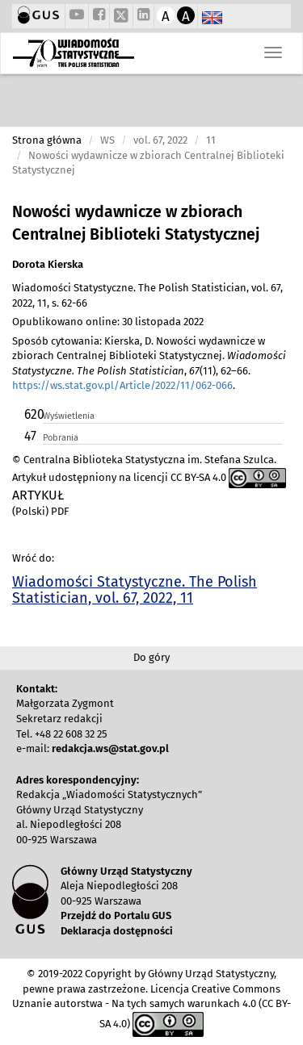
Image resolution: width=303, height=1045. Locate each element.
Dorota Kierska (47, 264)
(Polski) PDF (40, 511)
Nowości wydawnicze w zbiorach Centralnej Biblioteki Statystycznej (135, 223)
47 (30, 436)
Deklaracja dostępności (117, 931)
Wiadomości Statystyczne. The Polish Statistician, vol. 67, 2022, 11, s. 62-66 (147, 295)
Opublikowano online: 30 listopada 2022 (108, 322)
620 (32, 414)
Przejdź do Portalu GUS (116, 915)
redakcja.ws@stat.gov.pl (110, 748)
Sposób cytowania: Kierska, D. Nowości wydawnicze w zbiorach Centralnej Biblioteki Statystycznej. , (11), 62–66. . (149, 363)
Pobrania (60, 438)
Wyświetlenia (69, 416)
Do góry (151, 657)
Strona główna (47, 140)
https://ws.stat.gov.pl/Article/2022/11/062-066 (122, 385)
